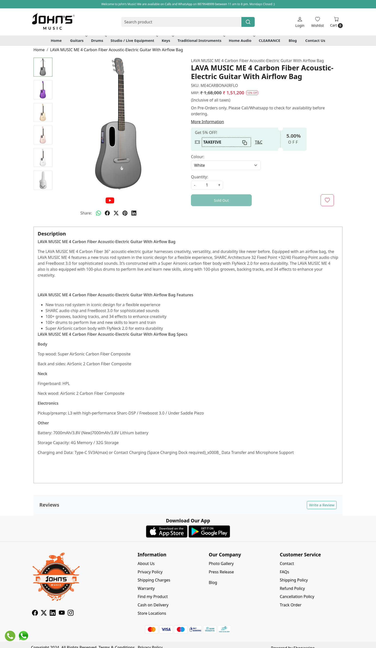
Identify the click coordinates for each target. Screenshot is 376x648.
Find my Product (153, 596)
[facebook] (107, 213)
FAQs (284, 572)
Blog (293, 40)
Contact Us (315, 40)
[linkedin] (133, 213)
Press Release (221, 572)
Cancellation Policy (297, 596)
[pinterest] (125, 213)
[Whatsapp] (98, 213)
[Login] (299, 22)
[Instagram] (71, 613)
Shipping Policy (294, 580)
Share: (86, 213)
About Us (146, 563)
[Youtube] (62, 613)
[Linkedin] (53, 613)
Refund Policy (292, 588)
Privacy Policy (150, 572)
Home (56, 40)
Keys (167, 40)
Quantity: (199, 177)
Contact (287, 563)
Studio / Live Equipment (133, 40)
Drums (98, 40)
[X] (44, 613)
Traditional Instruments (201, 40)
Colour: (197, 156)
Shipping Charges (154, 580)
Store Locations (152, 613)
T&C (258, 142)
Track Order (290, 605)
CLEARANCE (269, 40)
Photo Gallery (221, 563)
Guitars (78, 40)
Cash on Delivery (153, 605)
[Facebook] (35, 613)
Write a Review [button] (321, 504)
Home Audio (241, 40)
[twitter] (116, 213)
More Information (207, 121)
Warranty (146, 588)
